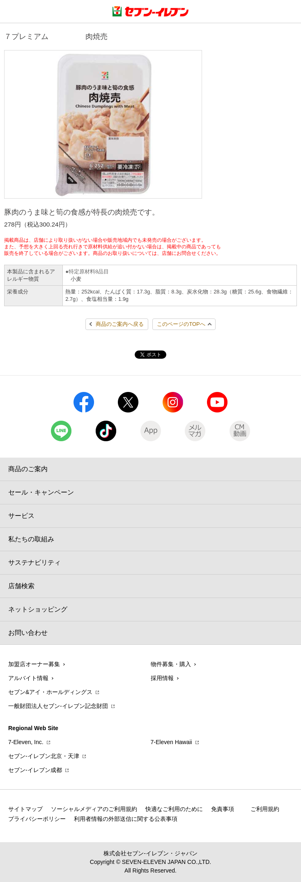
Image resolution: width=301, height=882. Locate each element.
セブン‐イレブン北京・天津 (43, 756)
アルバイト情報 (28, 678)
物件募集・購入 (171, 664)
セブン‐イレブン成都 (35, 770)
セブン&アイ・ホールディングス (50, 692)
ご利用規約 (264, 809)
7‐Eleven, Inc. (26, 742)
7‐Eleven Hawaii (171, 742)
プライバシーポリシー (37, 819)
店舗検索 (21, 585)
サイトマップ (25, 809)
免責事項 (222, 809)
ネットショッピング (37, 609)
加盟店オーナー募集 (34, 664)
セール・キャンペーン (41, 492)
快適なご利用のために (174, 809)
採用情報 (162, 678)
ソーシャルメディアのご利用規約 (94, 809)
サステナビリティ (34, 562)
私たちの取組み (31, 539)
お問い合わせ (28, 632)
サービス (21, 515)
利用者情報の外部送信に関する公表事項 (125, 819)
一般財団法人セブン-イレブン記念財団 (58, 706)
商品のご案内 (28, 468)
